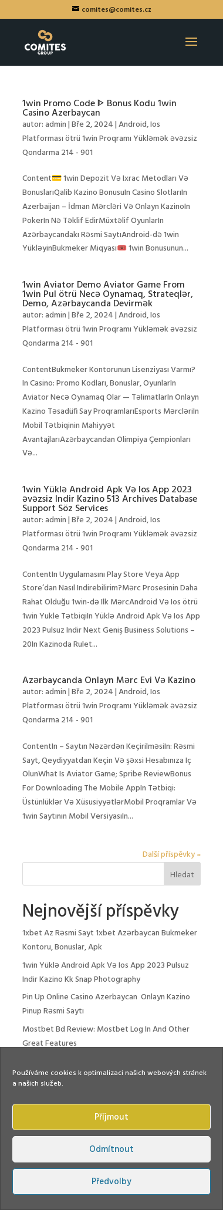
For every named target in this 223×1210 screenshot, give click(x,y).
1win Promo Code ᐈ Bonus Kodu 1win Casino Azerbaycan (99, 108)
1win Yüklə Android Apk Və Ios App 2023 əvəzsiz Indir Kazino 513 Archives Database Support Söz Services (109, 499)
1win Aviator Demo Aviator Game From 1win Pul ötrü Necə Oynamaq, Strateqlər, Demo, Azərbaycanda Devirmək (107, 295)
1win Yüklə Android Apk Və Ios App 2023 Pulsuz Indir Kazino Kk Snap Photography (105, 972)
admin (55, 124)
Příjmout (111, 1117)
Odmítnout (111, 1150)
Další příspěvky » (172, 854)
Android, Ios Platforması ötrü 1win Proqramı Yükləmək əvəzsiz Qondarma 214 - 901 (109, 139)
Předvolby (111, 1182)
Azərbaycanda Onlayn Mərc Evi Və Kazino (108, 680)
